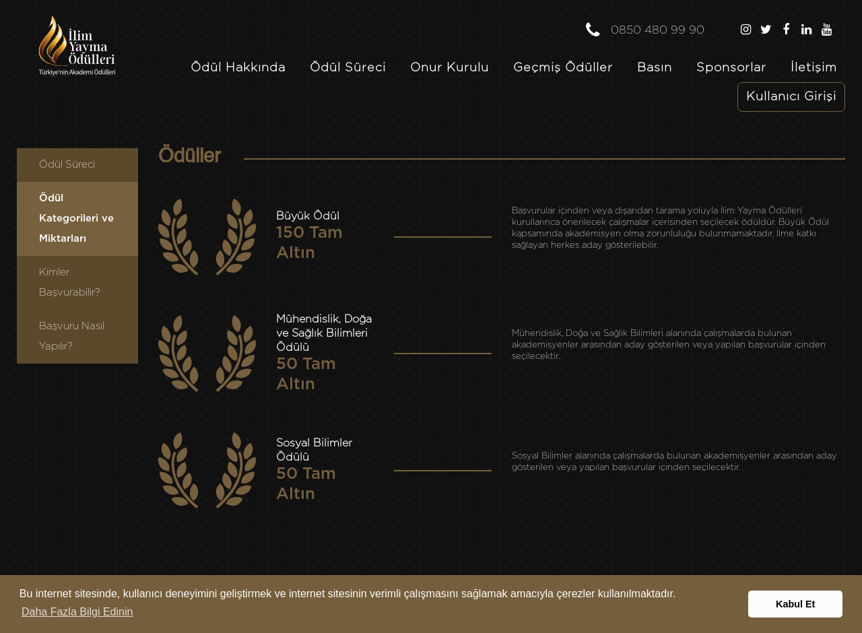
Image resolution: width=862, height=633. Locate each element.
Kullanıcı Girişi (791, 97)
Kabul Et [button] (795, 604)
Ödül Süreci (348, 68)
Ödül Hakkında (238, 68)
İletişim (814, 68)
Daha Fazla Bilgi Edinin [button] (77, 612)
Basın (654, 68)
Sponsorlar (731, 68)
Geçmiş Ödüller (563, 68)
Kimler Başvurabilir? (69, 282)
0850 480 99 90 (644, 27)
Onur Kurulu (449, 68)
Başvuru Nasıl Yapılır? (71, 336)
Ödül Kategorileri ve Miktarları (76, 218)
